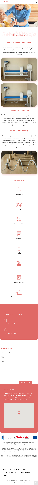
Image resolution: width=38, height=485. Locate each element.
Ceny (24, 469)
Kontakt (5, 475)
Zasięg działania (25, 472)
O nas (10, 469)
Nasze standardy (8, 472)
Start (4, 469)
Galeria (17, 472)
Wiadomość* (16, 369)
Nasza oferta (17, 469)
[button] (19, 414)
